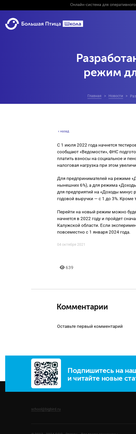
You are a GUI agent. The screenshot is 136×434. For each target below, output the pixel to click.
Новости (115, 96)
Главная (94, 96)
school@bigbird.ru (46, 409)
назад (63, 131)
